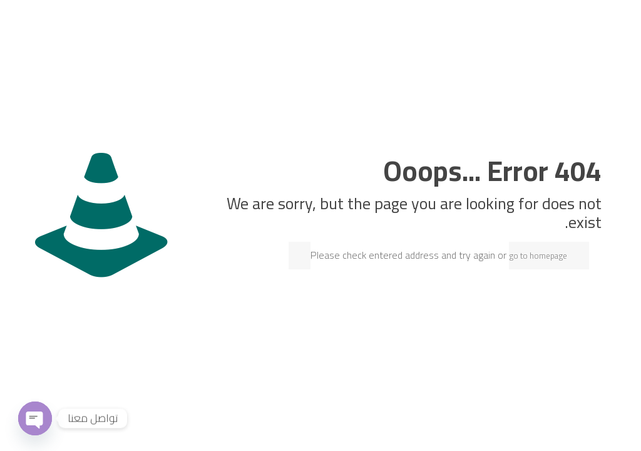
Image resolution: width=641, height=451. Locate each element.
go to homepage (538, 255)
